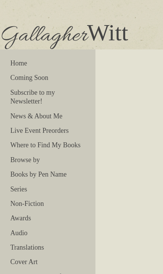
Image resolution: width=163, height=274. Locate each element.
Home (18, 63)
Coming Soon (29, 77)
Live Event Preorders (39, 130)
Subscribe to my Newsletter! (32, 97)
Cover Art (24, 262)
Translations (27, 247)
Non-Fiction (27, 203)
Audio (18, 233)
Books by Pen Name (38, 174)
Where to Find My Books (45, 145)
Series (18, 189)
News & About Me (36, 116)
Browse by (25, 160)
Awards (20, 218)
